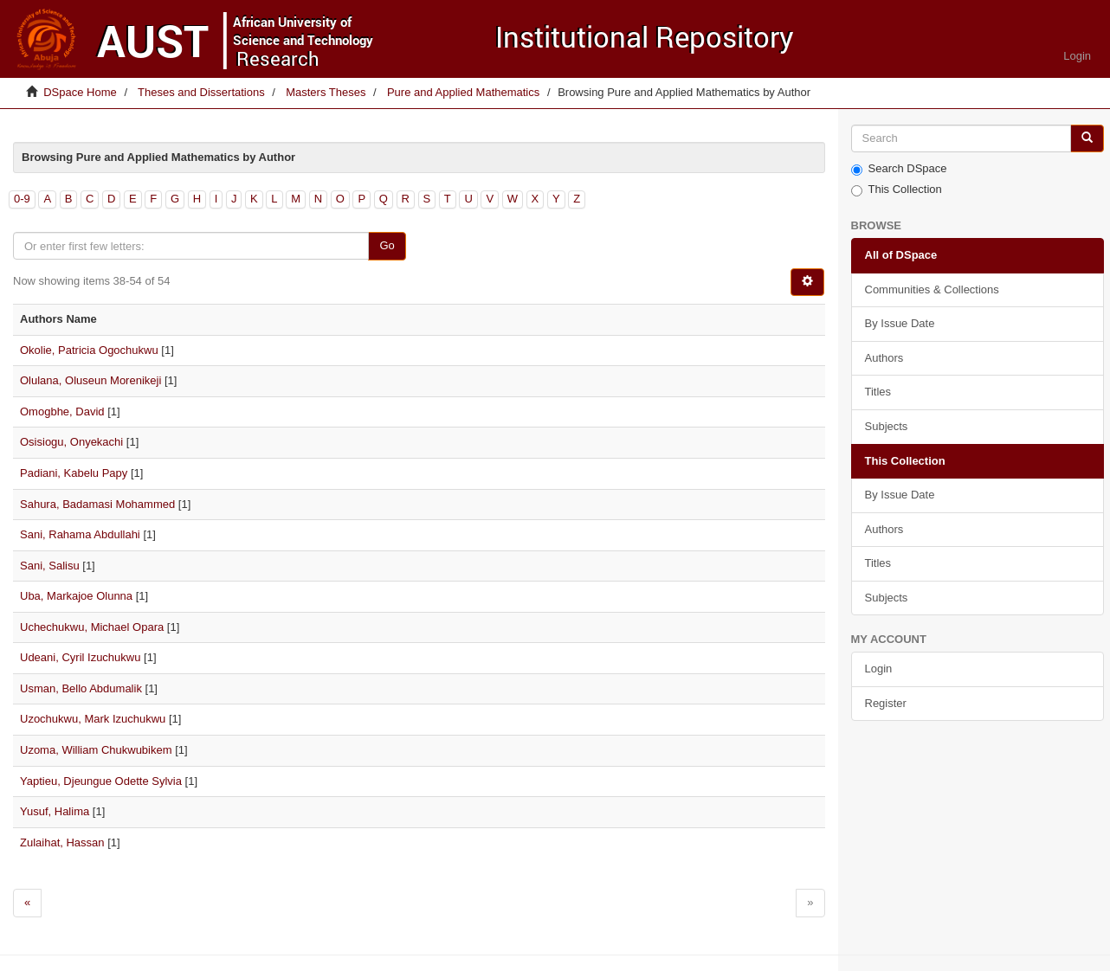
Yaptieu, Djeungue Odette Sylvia (101, 781)
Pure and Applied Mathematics (463, 92)
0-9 (22, 198)
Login (879, 668)
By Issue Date (900, 323)
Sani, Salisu (50, 565)
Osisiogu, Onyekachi (71, 441)
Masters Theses (325, 92)
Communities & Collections (932, 289)
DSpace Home (80, 92)
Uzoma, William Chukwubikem (96, 749)
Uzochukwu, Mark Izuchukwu (92, 718)
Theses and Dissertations (201, 92)
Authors (884, 357)
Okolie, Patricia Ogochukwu (89, 350)
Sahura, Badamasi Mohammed (97, 504)
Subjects (886, 426)
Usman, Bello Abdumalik (81, 688)
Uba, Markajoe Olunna (76, 595)
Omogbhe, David (62, 411)
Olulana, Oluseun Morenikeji (90, 380)
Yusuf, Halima (54, 811)
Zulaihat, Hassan (62, 842)
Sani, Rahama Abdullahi (80, 534)
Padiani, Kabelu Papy (73, 472)
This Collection (896, 189)
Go (386, 245)
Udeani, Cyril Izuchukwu (80, 657)
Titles (878, 391)
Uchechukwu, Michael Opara (92, 627)
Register (886, 703)
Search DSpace (899, 169)
